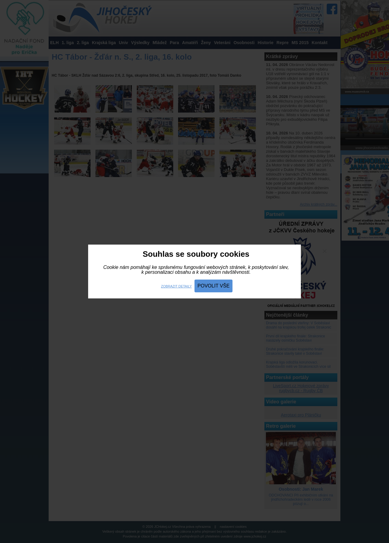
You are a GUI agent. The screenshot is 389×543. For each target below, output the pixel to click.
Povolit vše (214, 285)
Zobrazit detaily (176, 286)
